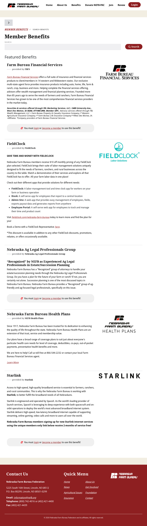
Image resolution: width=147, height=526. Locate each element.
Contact (89, 497)
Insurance (69, 497)
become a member (51, 128)
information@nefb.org (25, 497)
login (36, 128)
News (66, 487)
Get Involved (91, 487)
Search (8, 42)
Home (49, 5)
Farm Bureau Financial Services (22, 76)
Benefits (76, 5)
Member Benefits (16, 29)
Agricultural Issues (73, 492)
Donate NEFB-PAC (95, 5)
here (57, 226)
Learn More (13, 362)
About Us (62, 5)
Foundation (91, 492)
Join (111, 5)
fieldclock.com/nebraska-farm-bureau (30, 217)
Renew (121, 5)
